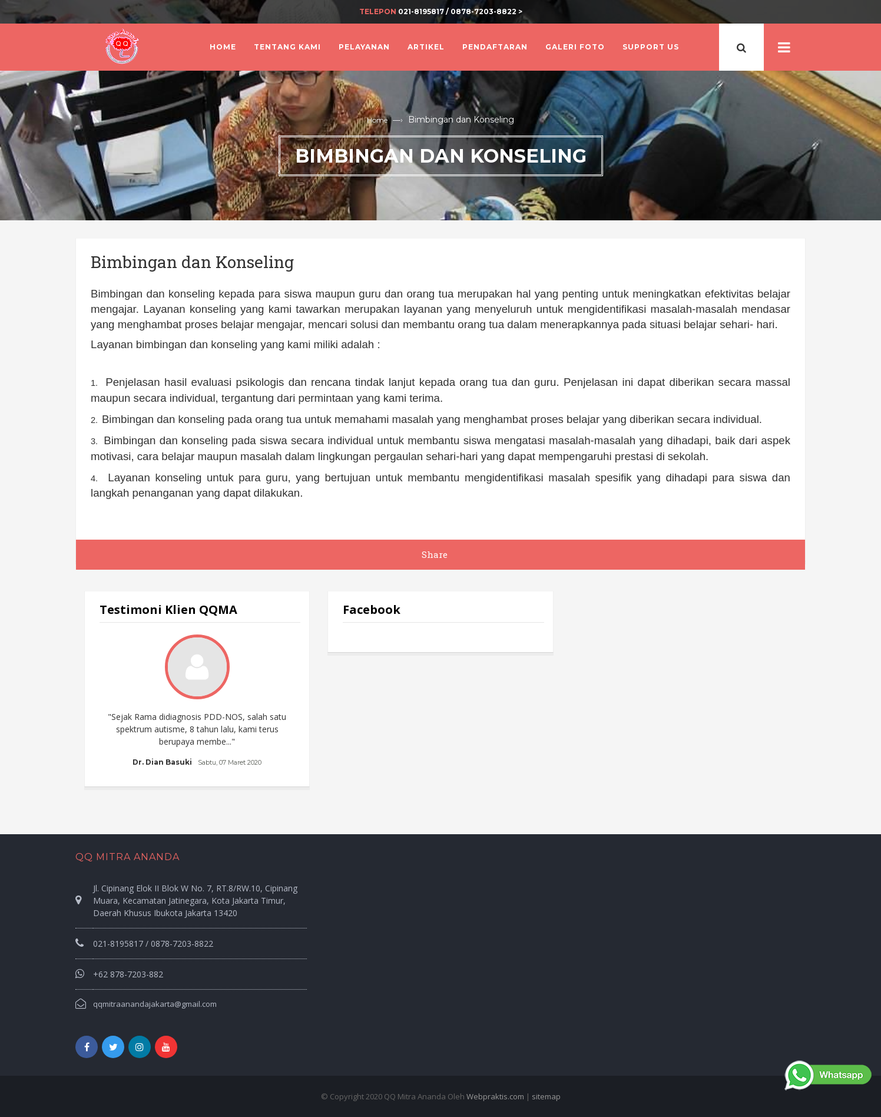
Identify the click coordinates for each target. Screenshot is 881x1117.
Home (377, 119)
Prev (114, 701)
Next (279, 701)
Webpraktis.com (495, 1096)
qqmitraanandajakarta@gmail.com (155, 1004)
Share (435, 554)
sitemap (546, 1096)
